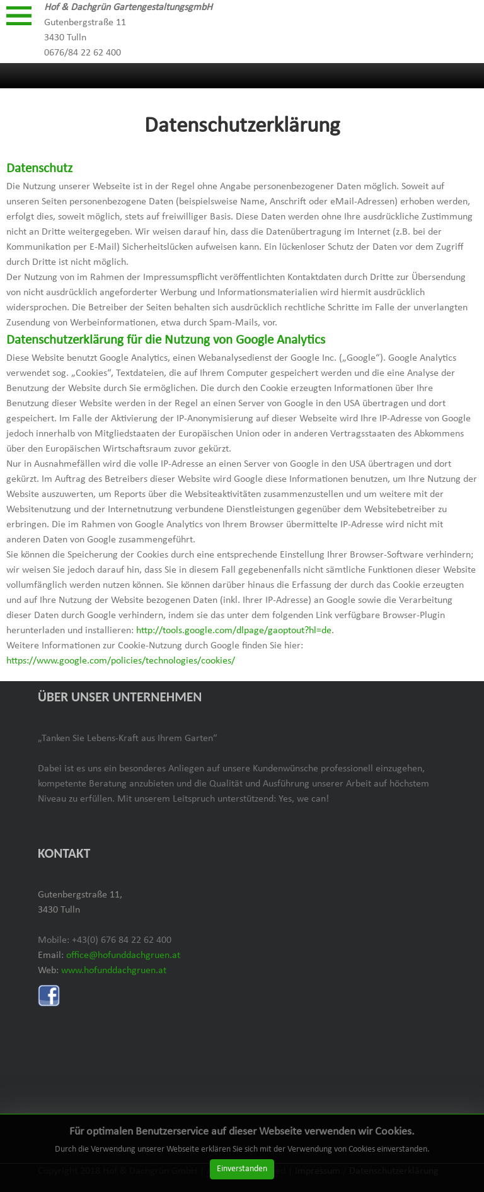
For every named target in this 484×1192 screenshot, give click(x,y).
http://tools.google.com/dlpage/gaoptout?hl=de (233, 631)
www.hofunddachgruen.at (113, 971)
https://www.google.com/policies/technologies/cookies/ (120, 661)
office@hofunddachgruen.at (123, 955)
